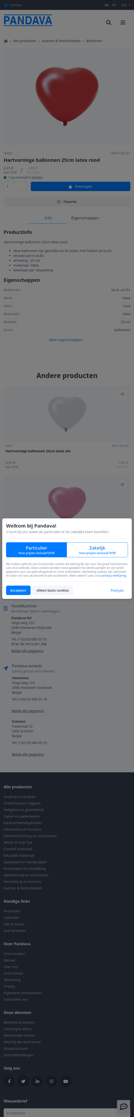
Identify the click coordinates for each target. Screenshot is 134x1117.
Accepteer (18, 590)
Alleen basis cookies (53, 590)
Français (117, 590)
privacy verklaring (114, 575)
